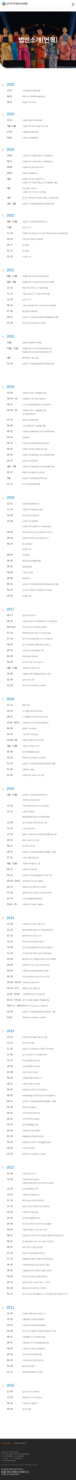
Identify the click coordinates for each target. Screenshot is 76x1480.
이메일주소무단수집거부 (20, 1443)
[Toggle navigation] (73, 4)
